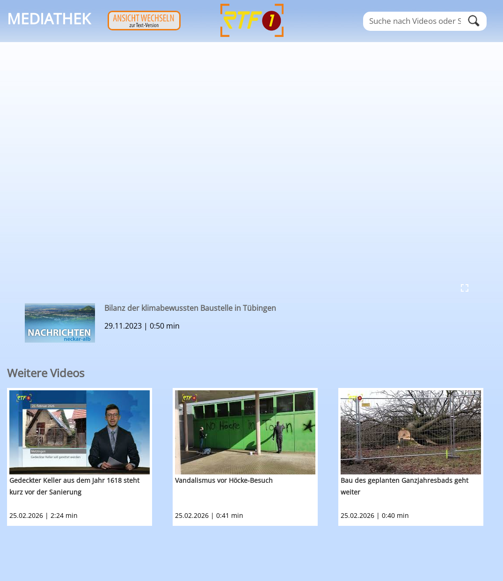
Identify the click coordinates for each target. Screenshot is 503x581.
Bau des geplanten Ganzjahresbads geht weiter (404, 486)
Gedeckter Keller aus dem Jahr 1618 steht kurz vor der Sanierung (74, 486)
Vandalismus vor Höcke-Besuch (224, 480)
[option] (90, 457)
